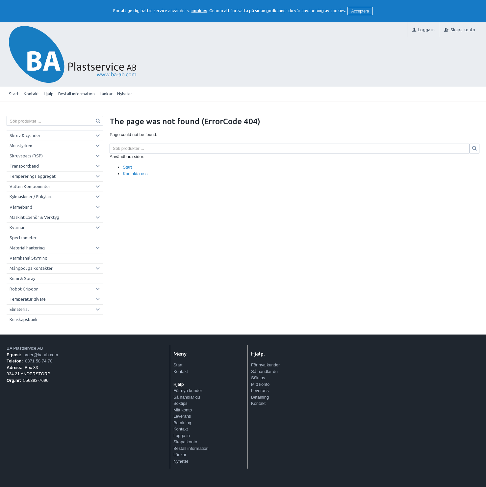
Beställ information (76, 93)
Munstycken (21, 145)
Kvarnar (17, 227)
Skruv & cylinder (25, 135)
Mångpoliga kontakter (31, 268)
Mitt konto (182, 409)
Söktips (180, 403)
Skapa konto (185, 441)
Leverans (182, 416)
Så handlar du (186, 397)
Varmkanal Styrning (28, 258)
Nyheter (124, 93)
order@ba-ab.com (40, 354)
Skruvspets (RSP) (26, 155)
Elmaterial (19, 309)
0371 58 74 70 (38, 361)
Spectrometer (23, 237)
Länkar (106, 93)
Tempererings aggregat (33, 176)
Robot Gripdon (24, 289)
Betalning (182, 422)
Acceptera (360, 11)
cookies (199, 10)
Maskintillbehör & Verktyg (34, 217)
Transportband (24, 166)
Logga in (181, 435)
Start (14, 93)
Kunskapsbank (24, 319)
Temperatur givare (28, 299)
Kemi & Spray (22, 278)
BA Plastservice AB (25, 348)
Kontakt (31, 93)
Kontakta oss (135, 173)
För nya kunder (187, 390)
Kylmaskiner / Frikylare (31, 196)
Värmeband (21, 207)
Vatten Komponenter (30, 186)
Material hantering (27, 247)
